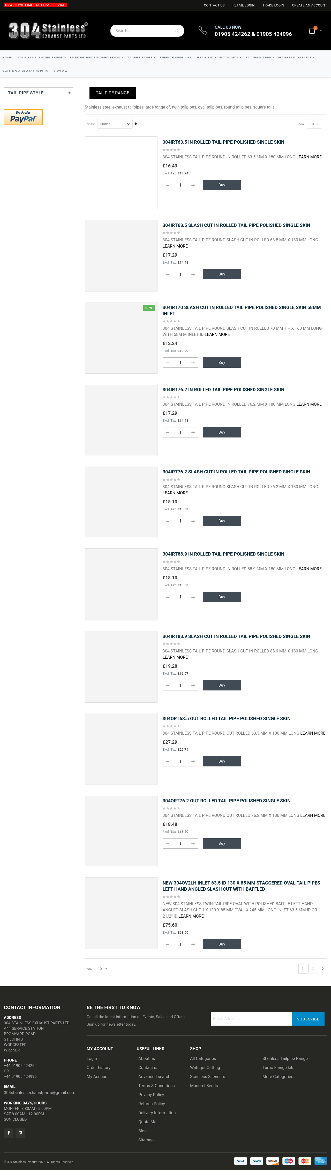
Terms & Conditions (156, 1091)
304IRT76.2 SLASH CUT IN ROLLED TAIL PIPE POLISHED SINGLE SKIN (236, 474)
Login (92, 1064)
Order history (99, 1073)
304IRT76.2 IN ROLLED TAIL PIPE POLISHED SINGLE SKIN (223, 391)
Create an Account (309, 5)
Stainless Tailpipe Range (285, 1064)
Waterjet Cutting (205, 1073)
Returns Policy (151, 1109)
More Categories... (279, 1082)
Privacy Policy (151, 1100)
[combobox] (147, 31)
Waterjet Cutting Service (41, 5)
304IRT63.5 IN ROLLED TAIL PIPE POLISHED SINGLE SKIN (223, 142)
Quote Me (147, 1127)
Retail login (243, 5)
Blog (142, 1136)
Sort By (90, 124)
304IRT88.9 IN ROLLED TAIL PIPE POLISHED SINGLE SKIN (223, 557)
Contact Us (214, 5)
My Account (98, 1082)
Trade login (273, 5)
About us (146, 1064)
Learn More (308, 157)
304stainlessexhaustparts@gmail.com (39, 1098)
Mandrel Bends (204, 1091)
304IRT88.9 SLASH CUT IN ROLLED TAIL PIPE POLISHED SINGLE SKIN (236, 640)
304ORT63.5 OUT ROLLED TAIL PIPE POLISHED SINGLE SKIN (227, 723)
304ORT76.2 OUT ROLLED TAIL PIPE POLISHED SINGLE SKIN (227, 806)
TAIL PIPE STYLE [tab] (26, 92)
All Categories (203, 1064)
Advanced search (154, 1082)
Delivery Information (157, 1118)
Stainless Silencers (207, 1082)
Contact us (148, 1073)
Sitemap (146, 1145)
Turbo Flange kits (278, 1073)
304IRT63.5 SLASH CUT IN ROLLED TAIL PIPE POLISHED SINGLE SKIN (236, 225)
